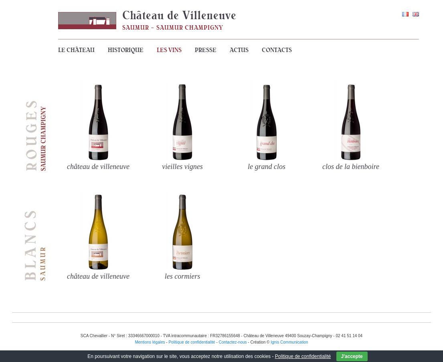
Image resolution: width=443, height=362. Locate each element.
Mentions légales (150, 342)
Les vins (169, 50)
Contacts (277, 50)
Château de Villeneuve (179, 15)
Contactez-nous (233, 342)
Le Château (76, 50)
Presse (205, 50)
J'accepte (352, 356)
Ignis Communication (289, 342)
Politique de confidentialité (303, 356)
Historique (126, 50)
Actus (239, 50)
